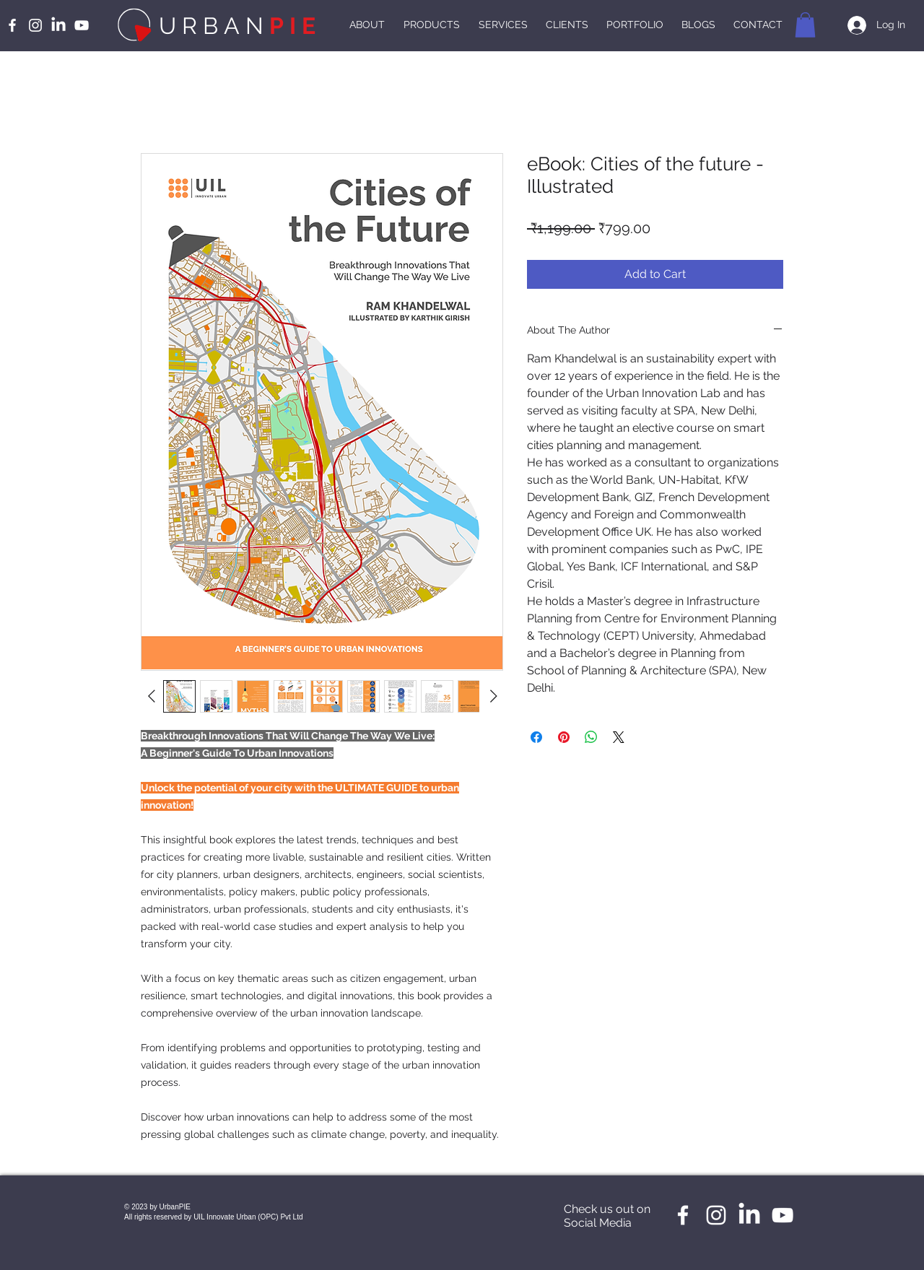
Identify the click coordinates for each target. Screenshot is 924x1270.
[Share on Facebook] (536, 737)
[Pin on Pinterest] (563, 737)
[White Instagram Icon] (35, 25)
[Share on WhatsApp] (591, 737)
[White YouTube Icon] (81, 25)
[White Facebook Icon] (12, 25)
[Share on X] (618, 737)
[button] (805, 25)
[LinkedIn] (58, 25)
